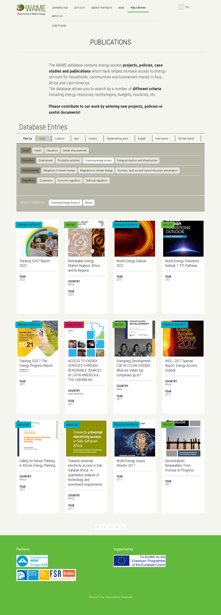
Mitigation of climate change (59, 170)
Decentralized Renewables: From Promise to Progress (179, 465)
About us (57, 16)
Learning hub (60, 7)
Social (25, 150)
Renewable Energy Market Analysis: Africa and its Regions (84, 265)
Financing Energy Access (65, 202)
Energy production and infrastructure (137, 160)
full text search (186, 138)
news (121, 7)
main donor (161, 138)
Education (52, 150)
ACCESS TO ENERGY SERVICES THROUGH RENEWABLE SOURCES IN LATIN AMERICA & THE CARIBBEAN (84, 370)
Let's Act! (79, 7)
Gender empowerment (75, 150)
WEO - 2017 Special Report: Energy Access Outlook (181, 365)
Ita (187, 7)
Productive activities (69, 160)
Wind (88, 202)
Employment (46, 160)
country (92, 138)
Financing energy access (98, 160)
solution (59, 138)
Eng (181, 7)
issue (42, 138)
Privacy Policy (96, 597)
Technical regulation (96, 180)
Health (37, 150)
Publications (138, 7)
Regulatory (28, 180)
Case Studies (59, 25)
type (76, 138)
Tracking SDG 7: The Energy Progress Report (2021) (36, 365)
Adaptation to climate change (96, 170)
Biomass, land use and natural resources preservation (148, 170)
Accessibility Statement (119, 597)
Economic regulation (68, 180)
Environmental (30, 170)
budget (142, 138)
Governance (45, 180)
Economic (28, 160)
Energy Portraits (101, 7)
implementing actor (117, 138)
